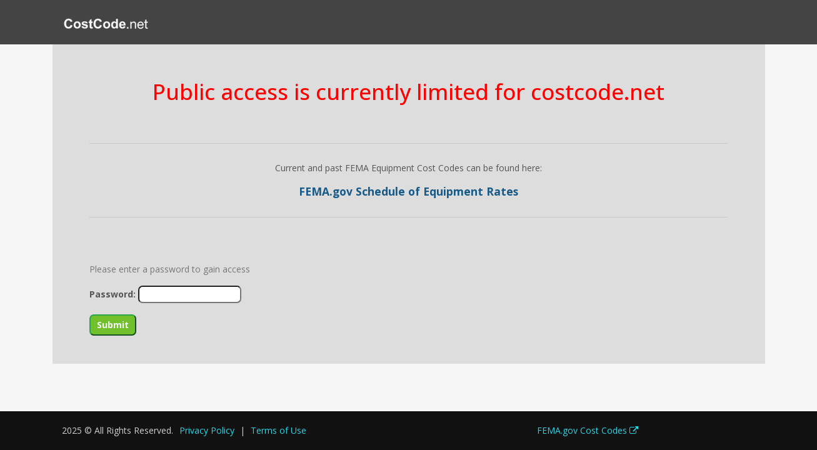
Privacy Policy (206, 430)
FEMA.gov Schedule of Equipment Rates (408, 191)
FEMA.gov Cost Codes (587, 430)
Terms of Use (278, 430)
